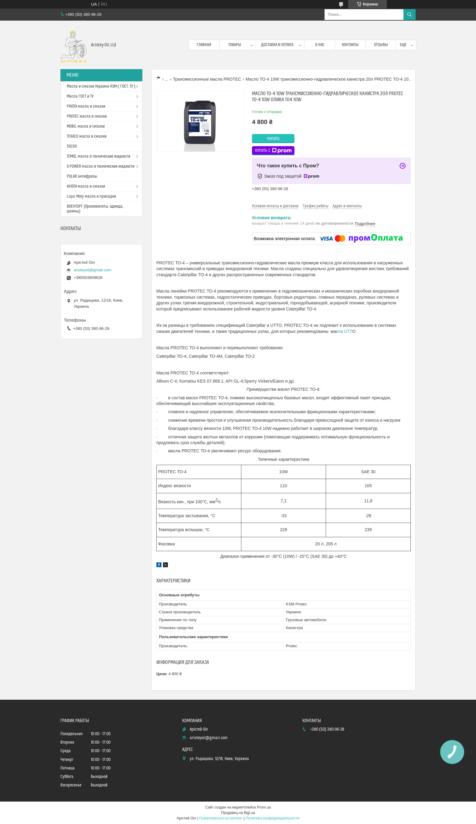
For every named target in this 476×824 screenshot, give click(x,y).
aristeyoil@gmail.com (92, 270)
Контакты (350, 44)
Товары (234, 44)
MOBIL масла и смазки (86, 126)
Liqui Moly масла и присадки (91, 196)
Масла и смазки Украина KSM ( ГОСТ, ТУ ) (101, 86)
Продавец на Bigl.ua (238, 813)
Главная (204, 44)
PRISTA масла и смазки (86, 106)
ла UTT (345, 331)
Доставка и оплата (277, 44)
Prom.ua (264, 807)
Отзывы (381, 44)
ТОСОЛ (72, 146)
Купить (273, 138)
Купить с (273, 150)
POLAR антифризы (82, 176)
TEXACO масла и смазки (87, 136)
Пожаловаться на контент (221, 818)
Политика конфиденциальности (272, 818)
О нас (320, 44)
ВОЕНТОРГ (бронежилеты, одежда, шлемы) (95, 209)
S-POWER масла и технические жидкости (100, 166)
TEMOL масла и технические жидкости (98, 156)
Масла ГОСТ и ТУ (80, 96)
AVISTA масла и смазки (86, 186)
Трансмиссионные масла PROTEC (207, 79)
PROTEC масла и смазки (87, 116)
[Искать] (409, 14)
